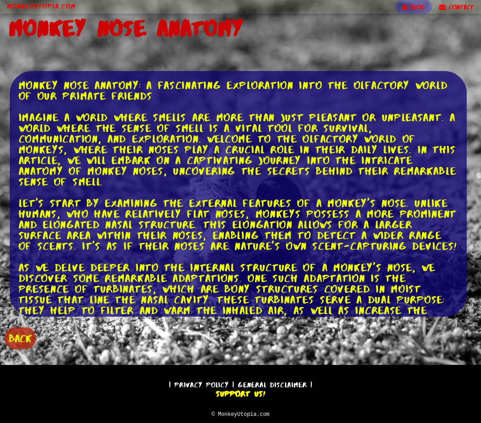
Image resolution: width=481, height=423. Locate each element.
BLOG (413, 7)
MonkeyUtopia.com (41, 6)
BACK (20, 337)
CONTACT (456, 7)
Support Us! (240, 393)
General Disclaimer (272, 383)
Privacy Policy (201, 383)
